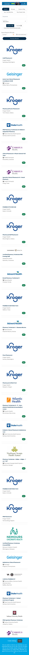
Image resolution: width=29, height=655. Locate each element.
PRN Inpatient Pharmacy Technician (13, 620)
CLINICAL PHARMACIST (9, 579)
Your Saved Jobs (21, 12)
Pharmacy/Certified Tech (10, 383)
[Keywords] (14, 16)
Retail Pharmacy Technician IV (11, 278)
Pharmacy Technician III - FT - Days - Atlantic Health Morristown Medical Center (13, 407)
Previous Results (14, 38)
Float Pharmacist (7, 355)
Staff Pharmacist (7, 58)
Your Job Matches (8, 12)
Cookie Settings (12, 640)
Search (5, 9)
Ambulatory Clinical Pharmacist (11, 562)
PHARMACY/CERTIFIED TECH (10, 305)
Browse (13, 9)
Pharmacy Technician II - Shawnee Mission (14, 327)
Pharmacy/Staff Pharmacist (10, 234)
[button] (19, 25)
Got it (19, 640)
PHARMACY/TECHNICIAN (9, 207)
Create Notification (21, 34)
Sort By (4, 34)
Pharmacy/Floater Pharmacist (11, 108)
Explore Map (22, 9)
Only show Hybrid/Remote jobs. (12, 28)
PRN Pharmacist (7, 516)
